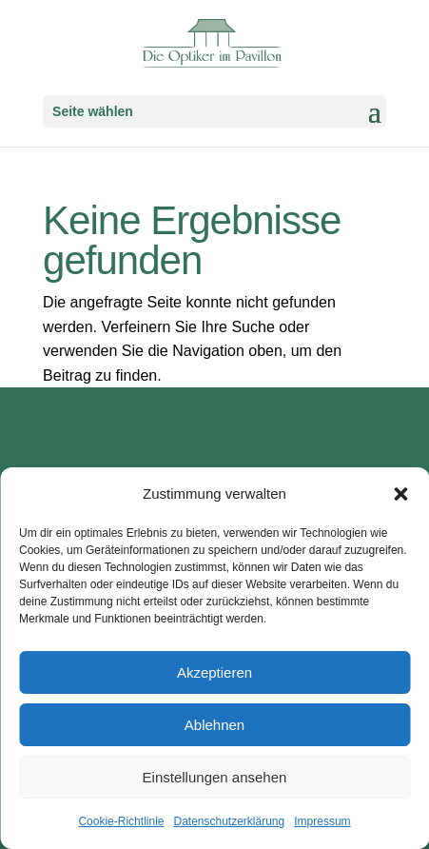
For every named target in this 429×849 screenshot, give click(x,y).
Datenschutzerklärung (228, 821)
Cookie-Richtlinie (121, 821)
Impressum (322, 821)
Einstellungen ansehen (215, 777)
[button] (400, 493)
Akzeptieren (214, 672)
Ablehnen (214, 725)
